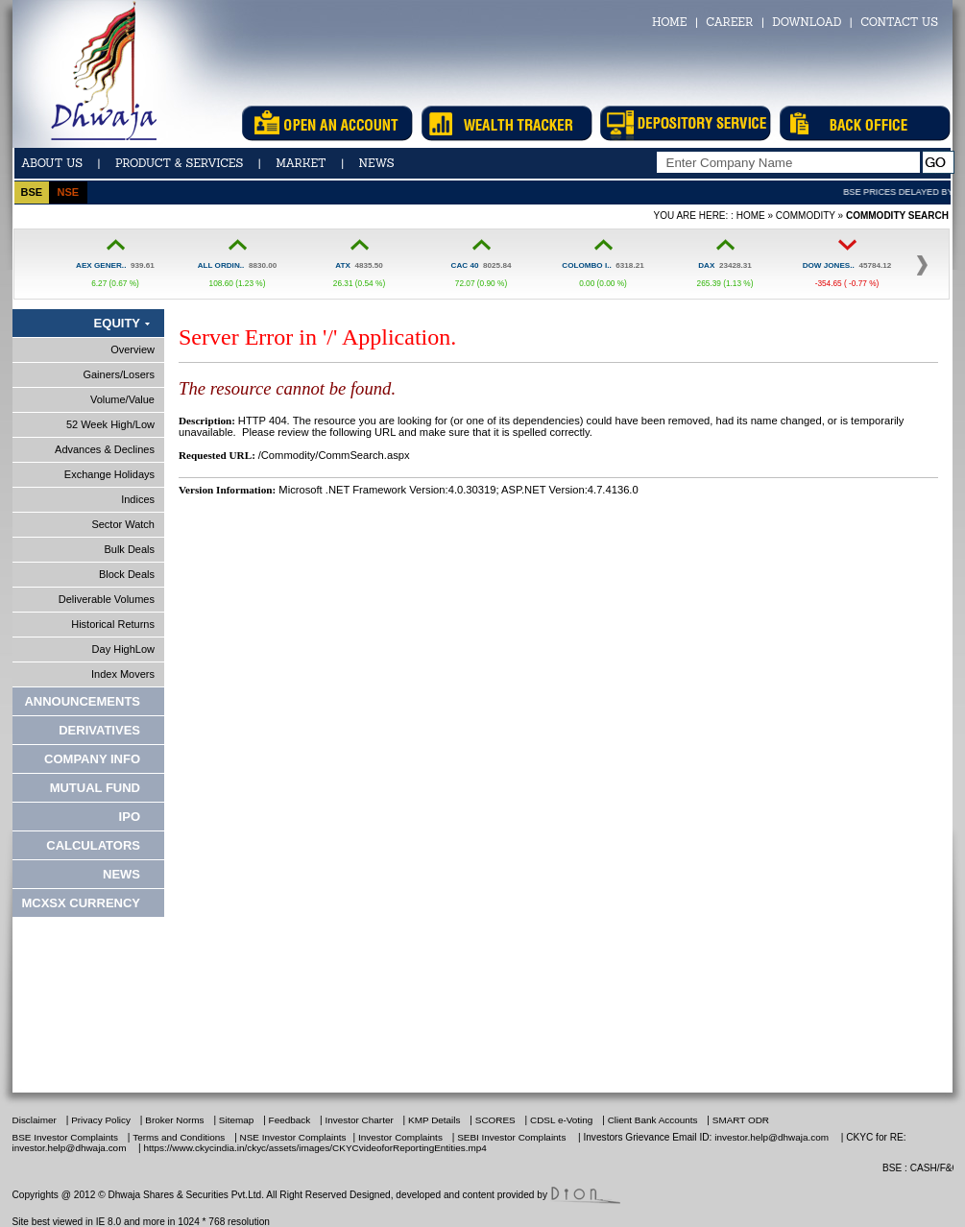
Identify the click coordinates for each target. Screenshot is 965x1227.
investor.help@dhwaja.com (771, 1137)
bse (31, 192)
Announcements (82, 701)
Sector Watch (123, 524)
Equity (117, 323)
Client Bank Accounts (654, 1120)
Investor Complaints (400, 1137)
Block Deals (127, 574)
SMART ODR (740, 1120)
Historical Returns (113, 624)
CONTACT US (899, 21)
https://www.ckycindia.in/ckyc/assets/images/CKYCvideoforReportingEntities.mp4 (315, 1148)
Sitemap (236, 1120)
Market (301, 163)
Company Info (92, 759)
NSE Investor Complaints (292, 1137)
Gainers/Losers (119, 374)
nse (68, 192)
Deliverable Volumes (107, 599)
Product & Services (179, 163)
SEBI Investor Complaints (511, 1137)
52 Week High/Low (110, 424)
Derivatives (99, 730)
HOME (669, 21)
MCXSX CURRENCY (80, 903)
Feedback (290, 1120)
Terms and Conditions (179, 1137)
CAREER (729, 21)
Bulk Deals (129, 549)
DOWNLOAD (806, 21)
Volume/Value (122, 399)
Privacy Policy (101, 1120)
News (121, 874)
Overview (132, 349)
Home (750, 215)
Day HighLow (123, 649)
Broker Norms (174, 1120)
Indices (138, 499)
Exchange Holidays (109, 474)
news (377, 163)
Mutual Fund (95, 788)
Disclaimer (34, 1120)
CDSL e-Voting (561, 1120)
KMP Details (434, 1120)
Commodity (805, 215)
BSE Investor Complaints (65, 1137)
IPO (129, 816)
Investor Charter (360, 1120)
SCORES (495, 1120)
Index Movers (123, 674)
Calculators (93, 845)
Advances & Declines (105, 449)
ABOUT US (52, 163)
